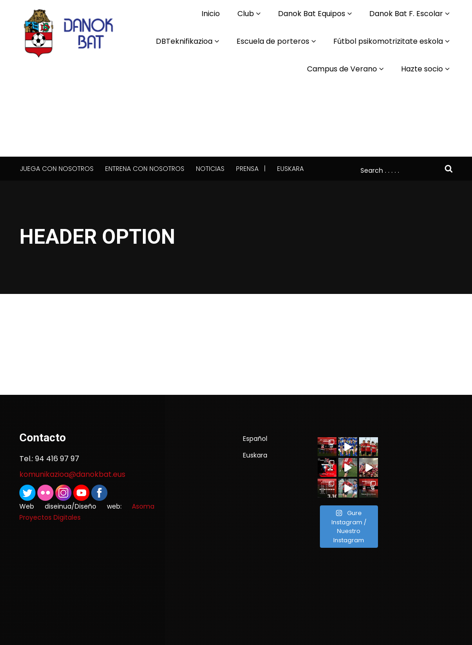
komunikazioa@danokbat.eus (72, 474)
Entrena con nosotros (144, 168)
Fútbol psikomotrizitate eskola (388, 41)
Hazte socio (422, 69)
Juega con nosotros (57, 168)
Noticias (210, 168)
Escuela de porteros (272, 41)
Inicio (210, 13)
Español (255, 438)
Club (245, 13)
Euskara (290, 168)
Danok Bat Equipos (311, 13)
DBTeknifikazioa (184, 41)
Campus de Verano (342, 69)
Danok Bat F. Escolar (406, 13)
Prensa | (251, 168)
